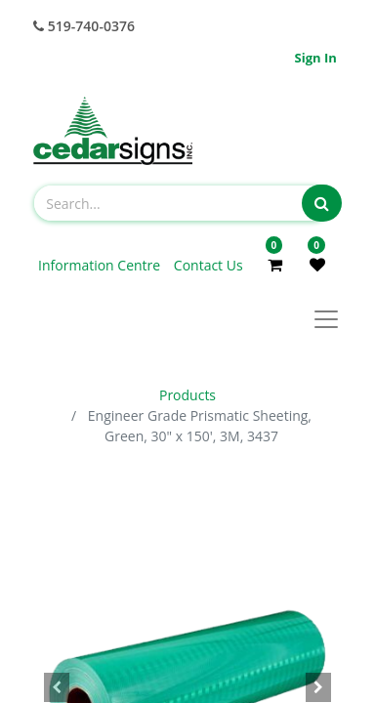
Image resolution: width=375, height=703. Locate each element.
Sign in (316, 57)
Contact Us (208, 265)
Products (187, 395)
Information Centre (101, 265)
